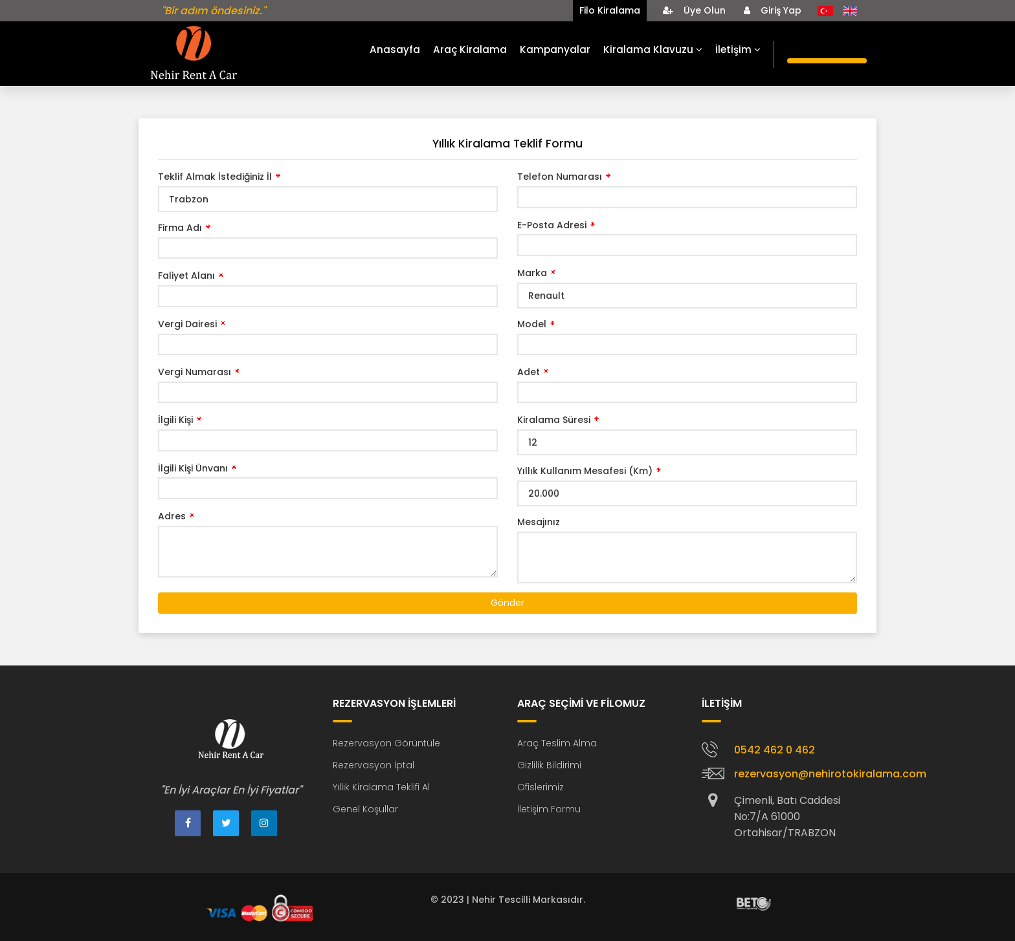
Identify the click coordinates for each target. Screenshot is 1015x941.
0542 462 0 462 (774, 749)
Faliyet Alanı (186, 275)
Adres (172, 516)
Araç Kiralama (470, 49)
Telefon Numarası (559, 176)
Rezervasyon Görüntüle (386, 743)
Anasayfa (395, 49)
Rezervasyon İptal (373, 765)
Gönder (507, 602)
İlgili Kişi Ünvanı (193, 468)
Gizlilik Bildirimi (549, 765)
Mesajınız (538, 521)
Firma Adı (180, 227)
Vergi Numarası (194, 371)
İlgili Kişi (175, 419)
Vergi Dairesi (187, 324)
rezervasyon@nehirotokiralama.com (830, 773)
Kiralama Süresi (553, 419)
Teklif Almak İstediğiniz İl (215, 176)
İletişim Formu (549, 809)
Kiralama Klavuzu (652, 49)
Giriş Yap (772, 10)
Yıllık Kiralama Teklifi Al (381, 787)
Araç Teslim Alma (557, 743)
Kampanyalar (555, 49)
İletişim (738, 49)
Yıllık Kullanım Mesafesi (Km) (584, 470)
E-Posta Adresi (551, 225)
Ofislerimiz (540, 787)
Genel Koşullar (365, 809)
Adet (528, 371)
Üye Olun (694, 10)
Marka (532, 272)
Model (531, 324)
